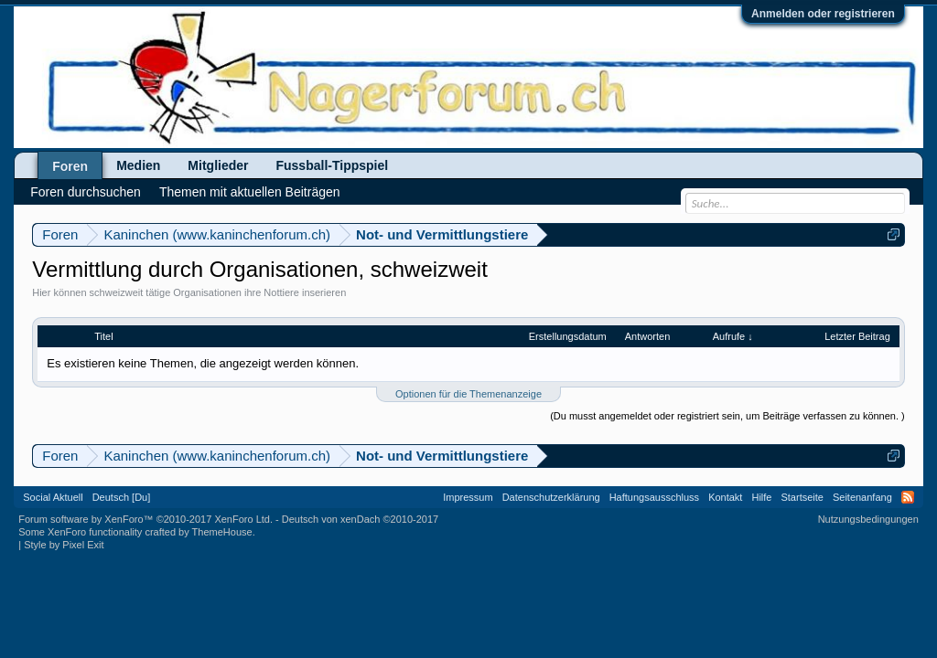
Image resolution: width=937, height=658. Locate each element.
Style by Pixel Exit (63, 544)
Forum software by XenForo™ (145, 519)
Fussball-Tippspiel (331, 165)
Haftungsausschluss (654, 497)
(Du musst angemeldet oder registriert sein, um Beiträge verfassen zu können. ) (727, 415)
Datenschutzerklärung (551, 497)
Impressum (467, 497)
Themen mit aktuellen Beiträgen (249, 192)
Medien (138, 165)
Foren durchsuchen (85, 192)
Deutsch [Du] (121, 497)
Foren (70, 166)
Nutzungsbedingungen (868, 519)
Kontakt (725, 497)
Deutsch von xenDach (360, 519)
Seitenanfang (862, 497)
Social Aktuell (52, 497)
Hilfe (761, 497)
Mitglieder (218, 165)
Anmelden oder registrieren (823, 13)
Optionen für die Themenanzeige (468, 393)
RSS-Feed (907, 497)
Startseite (802, 497)
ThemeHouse (222, 531)
